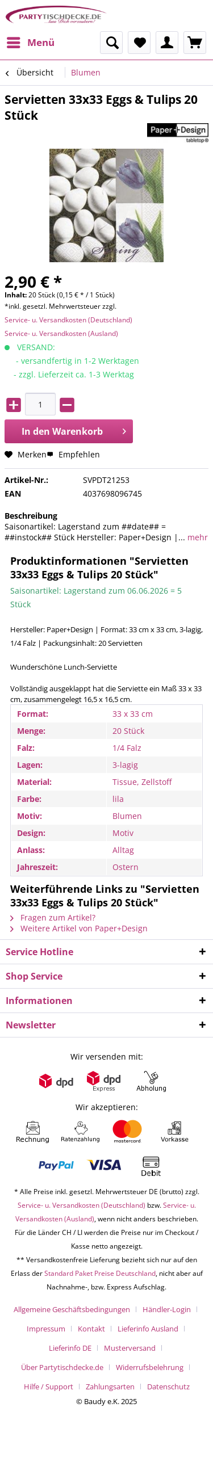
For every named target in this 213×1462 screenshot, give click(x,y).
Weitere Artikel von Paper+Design (79, 928)
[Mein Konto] (167, 42)
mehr (196, 537)
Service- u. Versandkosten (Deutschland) (68, 320)
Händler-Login (167, 1309)
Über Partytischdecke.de (62, 1367)
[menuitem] (30, 42)
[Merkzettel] (139, 42)
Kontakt (91, 1329)
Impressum (46, 1329)
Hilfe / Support (48, 1386)
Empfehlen (73, 454)
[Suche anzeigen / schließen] (111, 42)
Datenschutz (168, 1386)
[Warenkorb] (194, 42)
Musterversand (130, 1348)
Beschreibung (31, 515)
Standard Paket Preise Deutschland (100, 1273)
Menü (31, 41)
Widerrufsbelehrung (149, 1367)
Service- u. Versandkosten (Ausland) (61, 333)
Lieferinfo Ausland (148, 1329)
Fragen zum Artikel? (52, 917)
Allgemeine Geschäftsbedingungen (72, 1309)
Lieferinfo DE (70, 1348)
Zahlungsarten (110, 1386)
